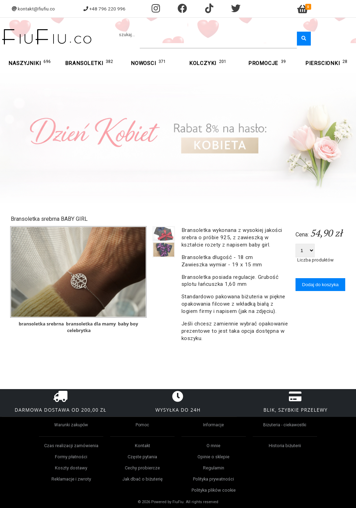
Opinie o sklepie (213, 456)
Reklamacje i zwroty (71, 479)
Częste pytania (142, 456)
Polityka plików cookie (214, 490)
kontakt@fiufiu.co (36, 8)
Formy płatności (71, 456)
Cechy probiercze (142, 467)
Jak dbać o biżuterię (142, 479)
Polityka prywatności (213, 479)
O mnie (213, 445)
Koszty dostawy (71, 467)
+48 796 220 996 (107, 8)
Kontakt (142, 445)
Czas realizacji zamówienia (71, 445)
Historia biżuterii (285, 445)
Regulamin (213, 467)
